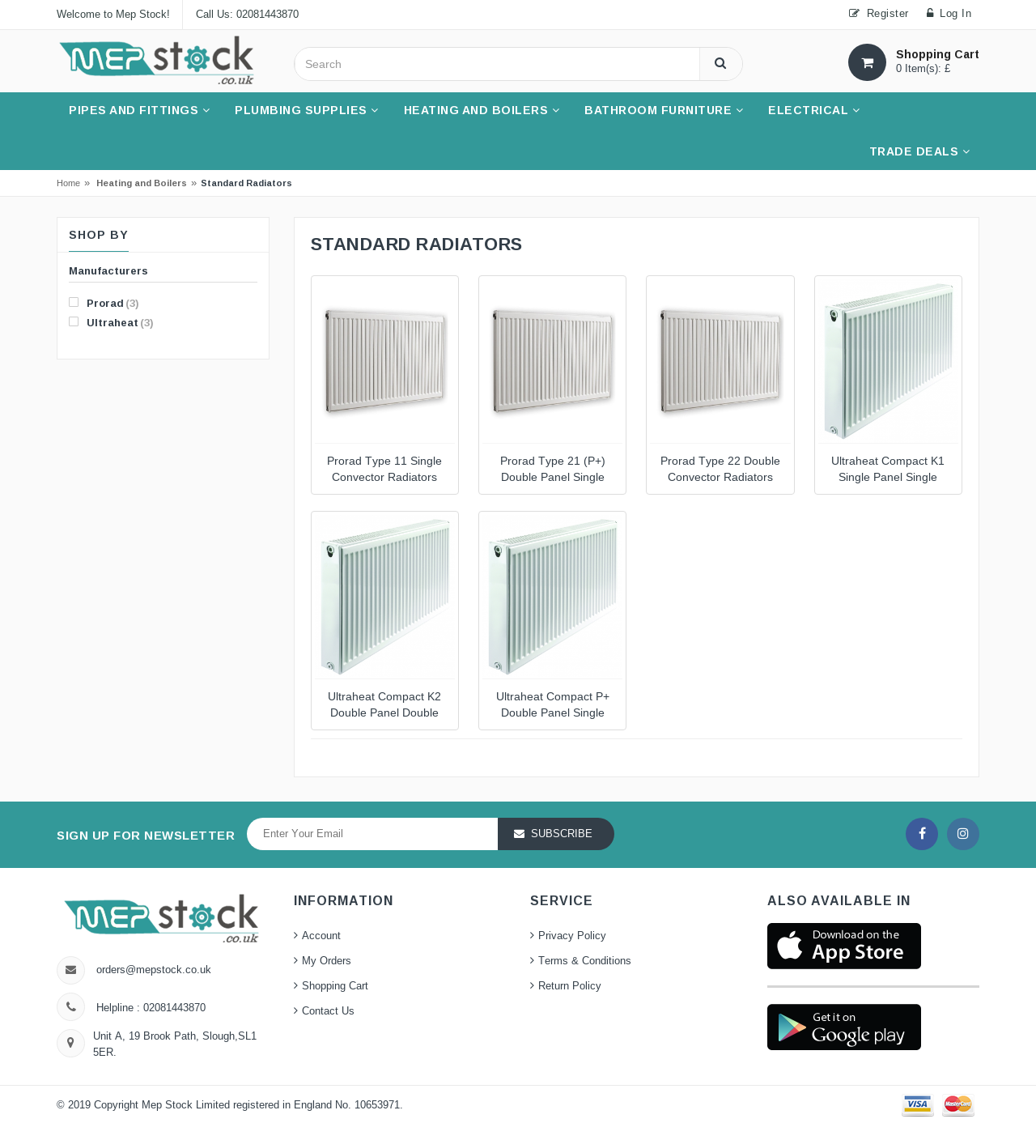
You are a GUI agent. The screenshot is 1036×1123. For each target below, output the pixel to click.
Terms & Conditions (584, 961)
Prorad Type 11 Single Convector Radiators (384, 469)
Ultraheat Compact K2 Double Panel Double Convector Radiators (384, 706)
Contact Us (328, 1011)
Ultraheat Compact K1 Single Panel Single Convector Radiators (888, 471)
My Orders (326, 961)
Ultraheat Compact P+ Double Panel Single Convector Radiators (552, 706)
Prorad (104, 302)
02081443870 (173, 1008)
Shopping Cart (335, 986)
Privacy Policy (572, 936)
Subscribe (561, 834)
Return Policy (569, 986)
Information (343, 901)
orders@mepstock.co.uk (153, 970)
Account (321, 936)
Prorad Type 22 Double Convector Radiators (720, 469)
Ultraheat (111, 322)
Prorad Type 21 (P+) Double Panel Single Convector (552, 471)
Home (68, 183)
